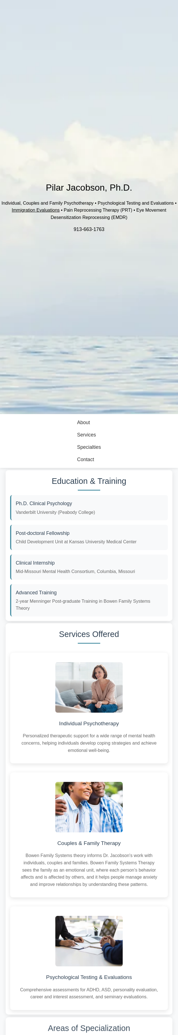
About (83, 422)
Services (86, 435)
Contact (85, 459)
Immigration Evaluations (36, 210)
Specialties (89, 447)
